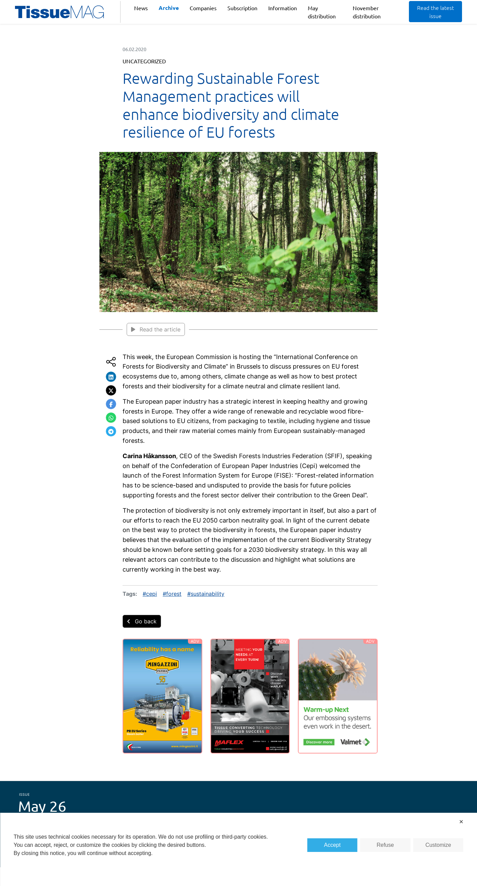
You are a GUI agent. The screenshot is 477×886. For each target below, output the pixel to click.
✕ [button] (461, 822)
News (141, 7)
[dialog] (238, 849)
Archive (169, 7)
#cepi (150, 593)
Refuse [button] (385, 845)
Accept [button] (332, 845)
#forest (172, 593)
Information (282, 7)
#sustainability (205, 593)
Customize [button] (438, 845)
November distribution (367, 11)
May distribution (322, 11)
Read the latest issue (435, 11)
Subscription (242, 7)
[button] (111, 376)
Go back (142, 621)
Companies (203, 7)
